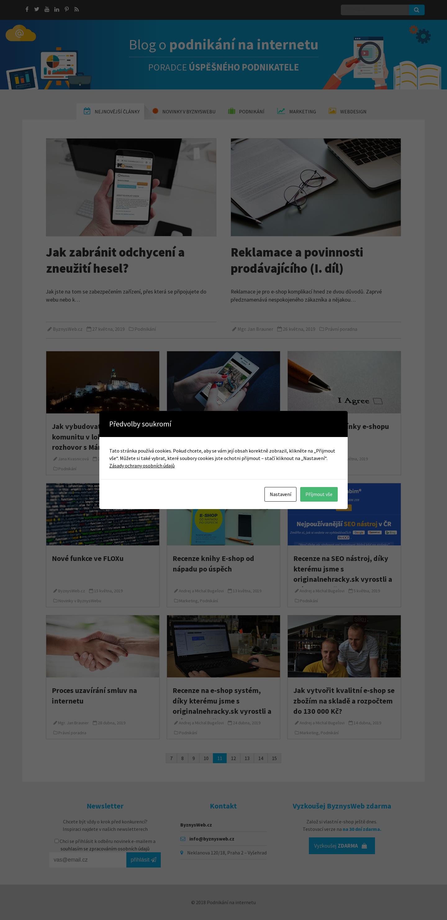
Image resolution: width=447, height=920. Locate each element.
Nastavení (280, 494)
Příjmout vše (318, 494)
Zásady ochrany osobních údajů (142, 465)
